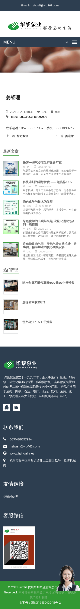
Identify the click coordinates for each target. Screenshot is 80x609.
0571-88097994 (37, 116)
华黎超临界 (10, 496)
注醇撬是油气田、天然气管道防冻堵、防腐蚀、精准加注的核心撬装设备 (50, 245)
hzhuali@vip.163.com (45, 5)
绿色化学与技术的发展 (38, 201)
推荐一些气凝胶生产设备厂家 (42, 162)
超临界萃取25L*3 (33, 302)
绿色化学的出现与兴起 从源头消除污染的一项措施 (48, 222)
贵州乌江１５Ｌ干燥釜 (37, 322)
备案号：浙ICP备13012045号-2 (40, 602)
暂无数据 (22, 136)
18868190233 (19, 116)
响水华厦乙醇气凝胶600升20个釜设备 (48, 283)
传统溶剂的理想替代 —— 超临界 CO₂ (47, 182)
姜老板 (69, 136)
